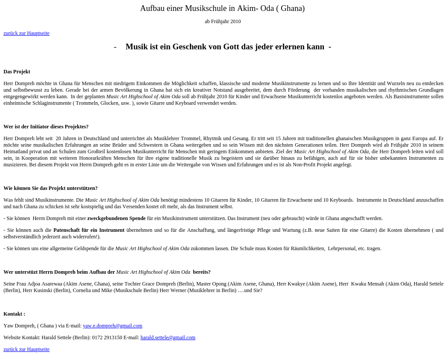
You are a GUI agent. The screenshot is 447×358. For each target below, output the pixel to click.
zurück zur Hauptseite (26, 33)
